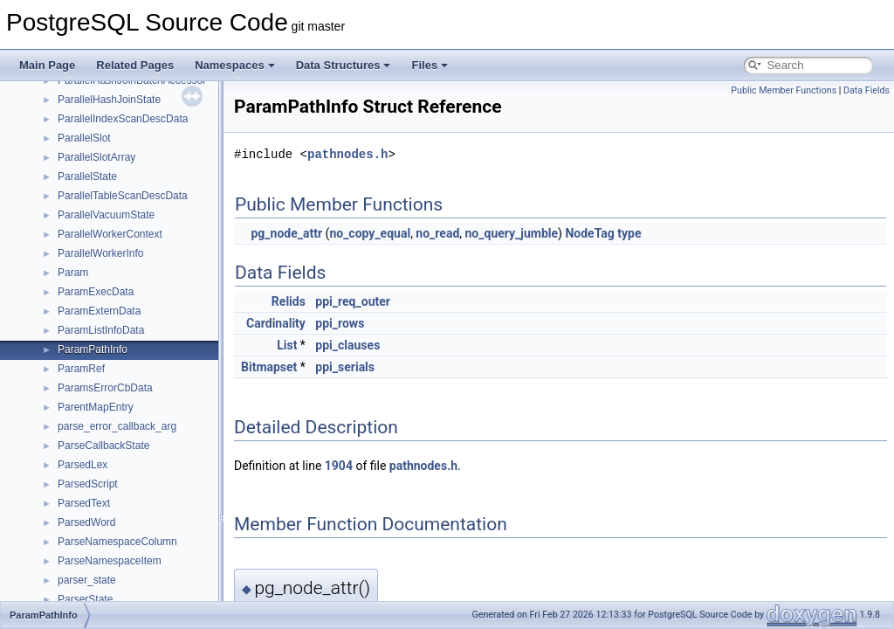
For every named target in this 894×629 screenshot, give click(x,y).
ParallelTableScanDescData (123, 196)
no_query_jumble (512, 233)
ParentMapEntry (96, 407)
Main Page (47, 65)
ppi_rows (339, 323)
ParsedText (84, 503)
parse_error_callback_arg (117, 426)
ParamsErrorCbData (105, 388)
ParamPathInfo (92, 349)
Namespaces (235, 65)
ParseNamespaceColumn (117, 542)
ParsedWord (86, 522)
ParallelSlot (84, 138)
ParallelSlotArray (96, 157)
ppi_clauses (347, 345)
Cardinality (276, 323)
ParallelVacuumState (106, 215)
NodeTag (589, 233)
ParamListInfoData (101, 330)
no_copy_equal (369, 233)
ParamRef (81, 369)
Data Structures (343, 65)
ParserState (85, 599)
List (287, 345)
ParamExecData (96, 292)
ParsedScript (88, 484)
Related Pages (135, 65)
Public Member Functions (783, 90)
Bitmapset (269, 367)
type (629, 233)
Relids (289, 301)
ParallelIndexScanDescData (123, 119)
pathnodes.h (347, 154)
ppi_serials (345, 367)
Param (73, 272)
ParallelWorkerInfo (100, 253)
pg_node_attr (286, 233)
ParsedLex (82, 465)
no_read (437, 233)
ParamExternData (99, 311)
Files (429, 65)
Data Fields (866, 90)
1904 (339, 466)
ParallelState (87, 176)
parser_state (87, 580)
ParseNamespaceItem (110, 561)
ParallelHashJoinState (109, 99)
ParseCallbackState (103, 445)
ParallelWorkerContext (110, 234)
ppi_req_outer (352, 301)
